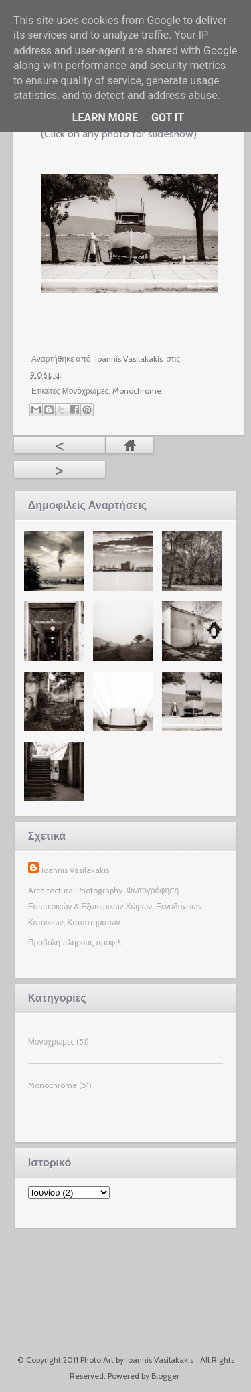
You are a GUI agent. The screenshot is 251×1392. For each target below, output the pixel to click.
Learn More (105, 117)
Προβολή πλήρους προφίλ (74, 942)
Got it (167, 117)
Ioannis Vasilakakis (75, 870)
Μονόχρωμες (85, 391)
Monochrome (136, 391)
